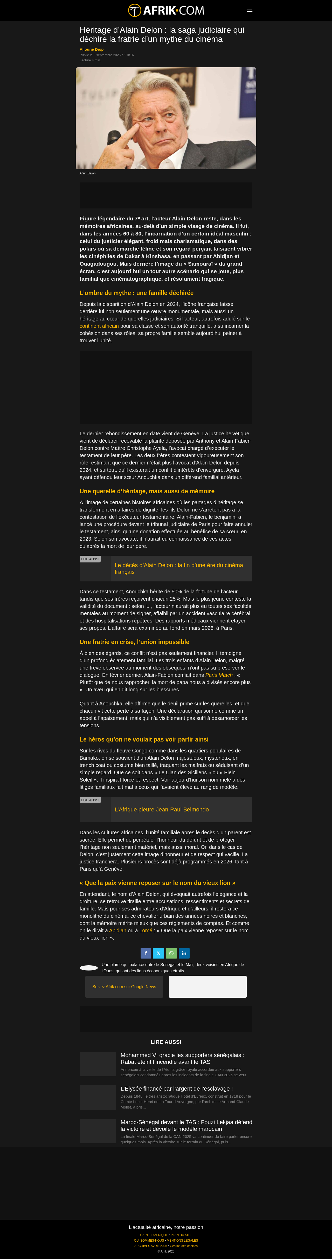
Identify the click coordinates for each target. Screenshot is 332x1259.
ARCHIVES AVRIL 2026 (150, 1246)
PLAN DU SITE (181, 1235)
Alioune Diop (92, 49)
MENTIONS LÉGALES (182, 1240)
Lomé (145, 930)
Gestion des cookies (184, 1246)
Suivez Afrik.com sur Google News (124, 987)
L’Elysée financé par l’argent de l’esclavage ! (177, 1088)
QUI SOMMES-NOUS (149, 1240)
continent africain (99, 326)
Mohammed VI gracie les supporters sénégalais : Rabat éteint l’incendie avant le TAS (182, 1058)
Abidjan (117, 930)
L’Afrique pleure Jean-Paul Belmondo (162, 809)
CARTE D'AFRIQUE (154, 1235)
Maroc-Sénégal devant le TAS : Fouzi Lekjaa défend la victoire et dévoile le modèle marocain (186, 1125)
